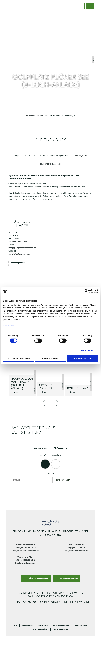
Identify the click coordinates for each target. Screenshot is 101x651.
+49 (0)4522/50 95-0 (25, 560)
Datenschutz (27, 625)
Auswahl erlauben (50, 358)
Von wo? (51, 473)
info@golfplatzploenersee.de (22, 247)
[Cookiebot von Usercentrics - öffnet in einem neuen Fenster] (86, 291)
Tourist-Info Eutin (76, 544)
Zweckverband (80, 625)
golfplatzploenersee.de (50, 164)
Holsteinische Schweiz (35, 116)
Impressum (43, 625)
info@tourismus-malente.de (25, 550)
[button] (81, 6)
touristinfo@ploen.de (25, 563)
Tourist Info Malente (25, 544)
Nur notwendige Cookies (18, 358)
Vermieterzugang (61, 625)
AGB (15, 625)
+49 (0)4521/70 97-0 (75, 547)
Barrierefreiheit (40, 629)
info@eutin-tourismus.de (76, 550)
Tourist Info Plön (25, 557)
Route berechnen (62, 480)
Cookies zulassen (82, 358)
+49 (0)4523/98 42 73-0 (25, 547)
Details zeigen (86, 350)
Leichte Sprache (60, 629)
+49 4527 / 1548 (79, 155)
